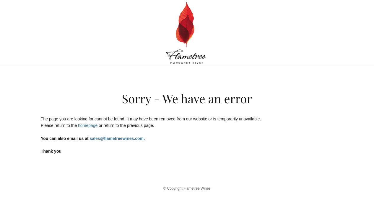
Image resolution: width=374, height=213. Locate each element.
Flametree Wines (187, 32)
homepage (87, 125)
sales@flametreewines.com (117, 138)
